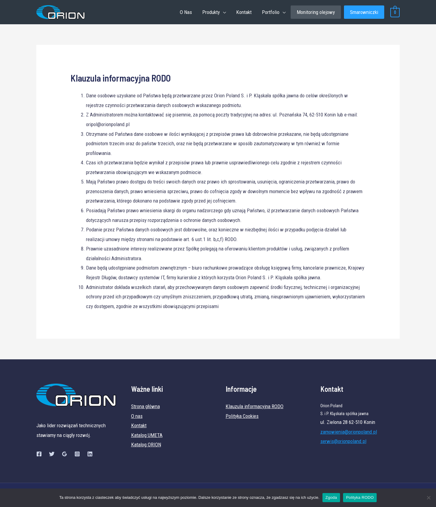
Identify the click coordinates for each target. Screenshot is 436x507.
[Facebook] (39, 454)
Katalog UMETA (147, 435)
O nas (137, 416)
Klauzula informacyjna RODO (254, 406)
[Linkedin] (90, 454)
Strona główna (145, 406)
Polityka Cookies (242, 416)
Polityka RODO (360, 497)
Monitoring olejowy (316, 12)
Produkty (211, 12)
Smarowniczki (364, 12)
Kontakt (244, 12)
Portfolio (270, 12)
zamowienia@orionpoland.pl (348, 432)
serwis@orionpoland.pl (343, 441)
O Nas (186, 12)
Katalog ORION (146, 445)
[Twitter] (51, 454)
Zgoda (331, 497)
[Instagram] (77, 454)
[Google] (64, 454)
